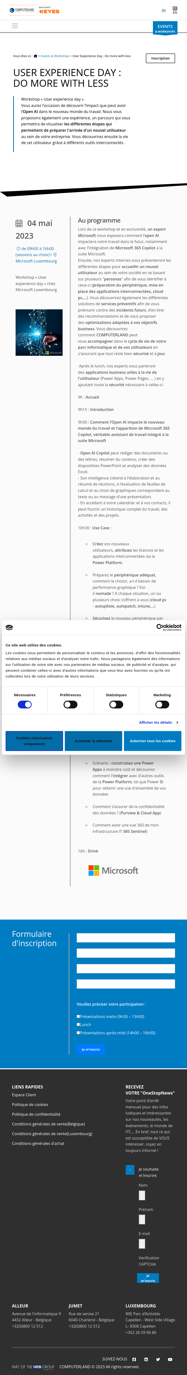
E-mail (144, 1233)
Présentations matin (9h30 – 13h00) (112, 1016)
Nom (143, 1185)
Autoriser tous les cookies (153, 741)
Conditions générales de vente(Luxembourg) (52, 1133)
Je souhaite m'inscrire (149, 1172)
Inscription (160, 58)
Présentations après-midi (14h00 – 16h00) (117, 1033)
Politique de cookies (30, 1104)
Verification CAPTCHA (149, 1261)
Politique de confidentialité (36, 1114)
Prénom (146, 1209)
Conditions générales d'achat (38, 1143)
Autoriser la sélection (93, 741)
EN (175, 10)
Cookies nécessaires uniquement (34, 741)
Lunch (85, 1024)
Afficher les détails (155, 722)
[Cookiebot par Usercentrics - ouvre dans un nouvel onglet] (160, 627)
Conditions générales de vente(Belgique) (48, 1124)
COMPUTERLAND (75, 1366)
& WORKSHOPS (165, 29)
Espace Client (24, 1094)
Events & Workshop (55, 56)
